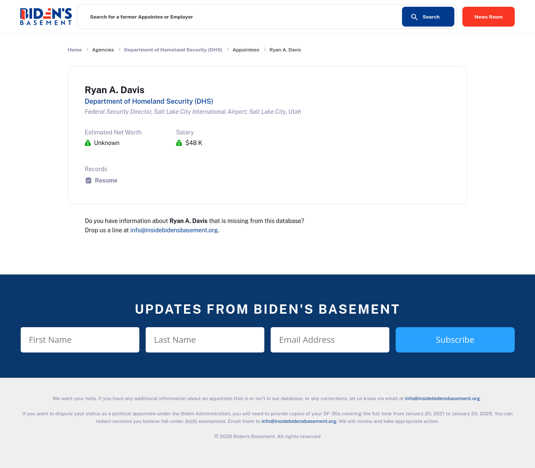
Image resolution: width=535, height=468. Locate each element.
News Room (489, 17)
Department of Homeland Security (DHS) (173, 50)
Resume (106, 180)
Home (75, 50)
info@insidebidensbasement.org (174, 230)
